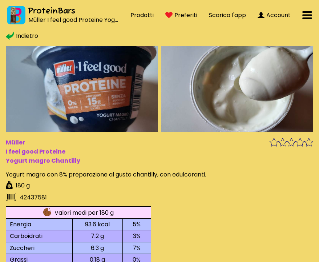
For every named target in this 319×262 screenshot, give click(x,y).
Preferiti (181, 15)
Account (274, 15)
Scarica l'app (227, 15)
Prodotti (142, 15)
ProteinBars (51, 11)
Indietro (22, 36)
